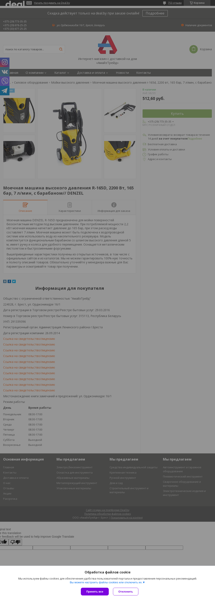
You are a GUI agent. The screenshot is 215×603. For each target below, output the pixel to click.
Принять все (94, 591)
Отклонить (125, 591)
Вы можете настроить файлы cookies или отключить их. (106, 582)
